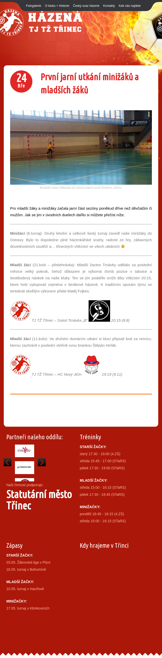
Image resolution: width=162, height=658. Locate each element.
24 (21, 82)
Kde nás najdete (130, 6)
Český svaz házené (86, 6)
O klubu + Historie (57, 6)
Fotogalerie (33, 6)
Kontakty (109, 6)
